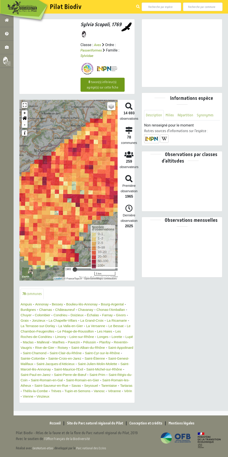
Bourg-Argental (117, 304)
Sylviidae (87, 56)
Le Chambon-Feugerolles (43, 331)
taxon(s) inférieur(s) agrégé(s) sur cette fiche (102, 84)
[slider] (75, 269)
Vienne (26, 402)
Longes (114, 337)
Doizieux (80, 315)
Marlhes (84, 342)
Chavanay (89, 310)
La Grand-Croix (95, 321)
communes (32, 294)
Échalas (96, 315)
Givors (126, 315)
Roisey (95, 348)
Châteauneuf (67, 310)
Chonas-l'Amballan (115, 310)
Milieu (170, 115)
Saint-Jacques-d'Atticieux (105, 364)
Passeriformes (92, 50)
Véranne (102, 396)
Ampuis (27, 304)
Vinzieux (42, 402)
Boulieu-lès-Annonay (85, 304)
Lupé (39, 342)
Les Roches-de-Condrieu (41, 337)
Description (154, 115)
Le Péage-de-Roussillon (86, 331)
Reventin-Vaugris (50, 348)
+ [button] (25, 113)
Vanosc (86, 396)
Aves (97, 45)
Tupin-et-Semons (63, 396)
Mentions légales (186, 423)
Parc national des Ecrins (92, 448)
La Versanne (102, 326)
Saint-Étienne (31, 364)
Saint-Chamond (77, 353)
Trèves (41, 396)
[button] (25, 119)
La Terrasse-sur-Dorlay (41, 326)
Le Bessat (124, 326)
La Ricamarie (122, 321)
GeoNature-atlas (43, 448)
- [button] (25, 125)
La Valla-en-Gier (76, 326)
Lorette (26, 342)
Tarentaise (89, 391)
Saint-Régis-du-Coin (85, 380)
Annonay (43, 304)
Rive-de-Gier (76, 348)
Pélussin (116, 342)
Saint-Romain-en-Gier (47, 386)
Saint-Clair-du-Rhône (110, 353)
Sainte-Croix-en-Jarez (108, 359)
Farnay (112, 315)
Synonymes (207, 115)
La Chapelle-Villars (65, 321)
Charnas (47, 310)
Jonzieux (39, 321)
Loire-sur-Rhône (92, 337)
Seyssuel (71, 391)
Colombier (44, 315)
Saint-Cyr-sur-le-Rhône (39, 359)
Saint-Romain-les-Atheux (88, 386)
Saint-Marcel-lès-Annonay (86, 369)
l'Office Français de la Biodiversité (69, 439)
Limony (70, 337)
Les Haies (117, 331)
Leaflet (58, 278)
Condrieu (62, 315)
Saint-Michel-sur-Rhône (64, 375)
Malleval (67, 342)
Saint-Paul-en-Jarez (102, 375)
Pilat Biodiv (65, 7)
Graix (25, 321)
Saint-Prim (57, 380)
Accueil (49, 423)
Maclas (52, 342)
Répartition (186, 115)
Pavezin (100, 342)
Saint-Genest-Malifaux (63, 364)
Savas (55, 391)
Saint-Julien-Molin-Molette (41, 369)
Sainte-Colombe (74, 359)
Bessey (59, 304)
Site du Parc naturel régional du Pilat (93, 423)
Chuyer (26, 315)
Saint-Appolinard (47, 353)
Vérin (116, 396)
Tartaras (107, 391)
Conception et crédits (148, 423)
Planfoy (27, 348)
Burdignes (29, 310)
